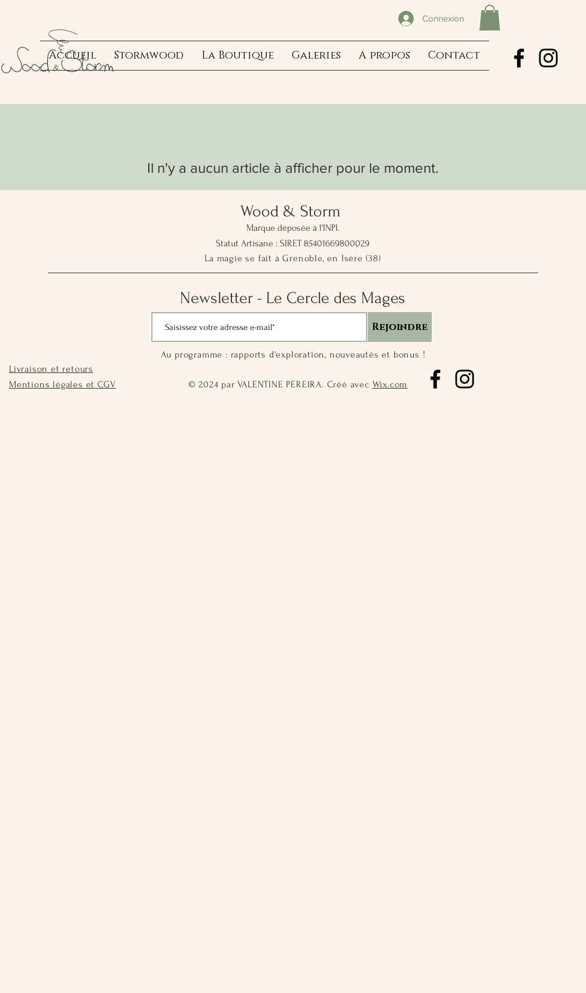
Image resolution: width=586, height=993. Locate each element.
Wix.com (390, 384)
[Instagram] (548, 58)
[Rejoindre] (400, 327)
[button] (489, 17)
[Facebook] (519, 58)
